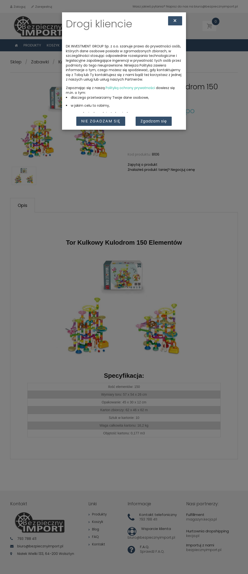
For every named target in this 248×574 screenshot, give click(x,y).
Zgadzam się (153, 121)
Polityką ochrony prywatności (130, 87)
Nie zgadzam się (100, 121)
